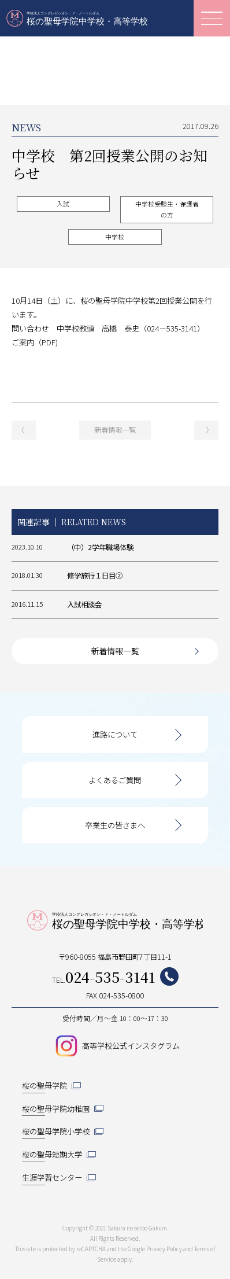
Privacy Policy (164, 1248)
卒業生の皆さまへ (115, 825)
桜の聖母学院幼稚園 (56, 1108)
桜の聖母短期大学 (52, 1154)
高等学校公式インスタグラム (131, 1045)
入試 (63, 204)
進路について (115, 734)
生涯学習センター (52, 1177)
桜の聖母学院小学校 (56, 1131)
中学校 (114, 237)
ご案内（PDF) (35, 342)
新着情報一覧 (115, 430)
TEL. (115, 977)
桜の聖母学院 (44, 1085)
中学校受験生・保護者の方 (167, 209)
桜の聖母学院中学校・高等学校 (78, 18)
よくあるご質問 (114, 780)
